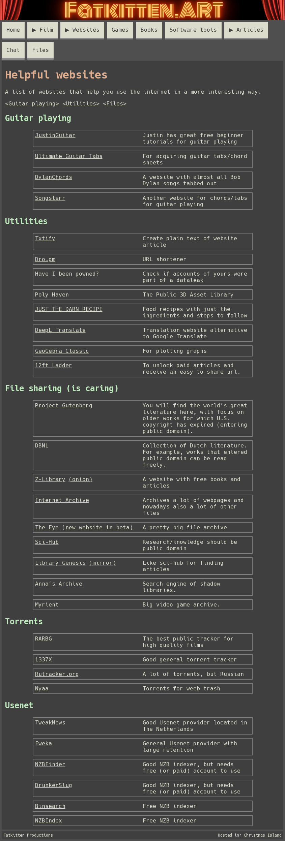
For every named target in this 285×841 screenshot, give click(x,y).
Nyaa (42, 688)
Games (120, 30)
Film (46, 30)
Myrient (47, 604)
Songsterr (50, 198)
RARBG (43, 638)
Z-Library (50, 479)
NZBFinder (50, 764)
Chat (13, 50)
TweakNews (50, 722)
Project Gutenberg (63, 405)
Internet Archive (62, 500)
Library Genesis (60, 563)
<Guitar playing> (32, 103)
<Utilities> (80, 103)
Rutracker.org (57, 674)
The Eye (47, 527)
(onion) (80, 479)
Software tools (193, 30)
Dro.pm (45, 259)
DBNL (42, 445)
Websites (86, 30)
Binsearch (50, 806)
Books (149, 30)
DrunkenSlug (53, 785)
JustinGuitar (55, 135)
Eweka (43, 743)
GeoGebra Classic (62, 351)
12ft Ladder (53, 365)
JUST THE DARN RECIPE (69, 309)
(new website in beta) (97, 527)
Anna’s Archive (58, 584)
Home (13, 30)
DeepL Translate (60, 330)
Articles (249, 30)
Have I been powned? (67, 274)
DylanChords (53, 177)
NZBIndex (48, 820)
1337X (43, 659)
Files (40, 50)
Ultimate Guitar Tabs (69, 156)
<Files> (114, 103)
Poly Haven (52, 294)
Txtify (45, 238)
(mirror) (102, 563)
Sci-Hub (47, 542)
